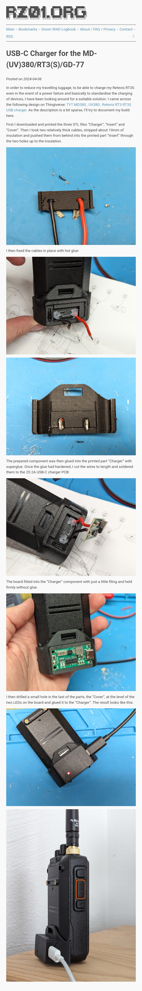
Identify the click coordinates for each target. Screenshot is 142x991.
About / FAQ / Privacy (97, 29)
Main (10, 29)
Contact (125, 29)
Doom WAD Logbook (59, 29)
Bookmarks (28, 29)
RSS (9, 36)
